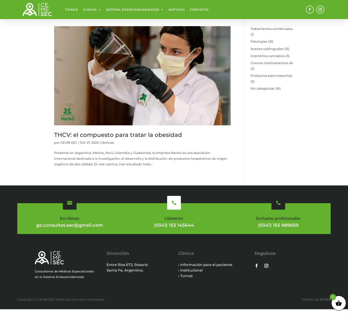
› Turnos (185, 282)
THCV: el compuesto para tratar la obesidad (118, 140)
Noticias (177, 9)
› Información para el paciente (205, 270)
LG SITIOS (322, 305)
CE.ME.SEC (69, 148)
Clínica (90, 9)
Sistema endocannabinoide (132, 9)
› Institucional (190, 276)
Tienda (71, 9)
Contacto (199, 9)
